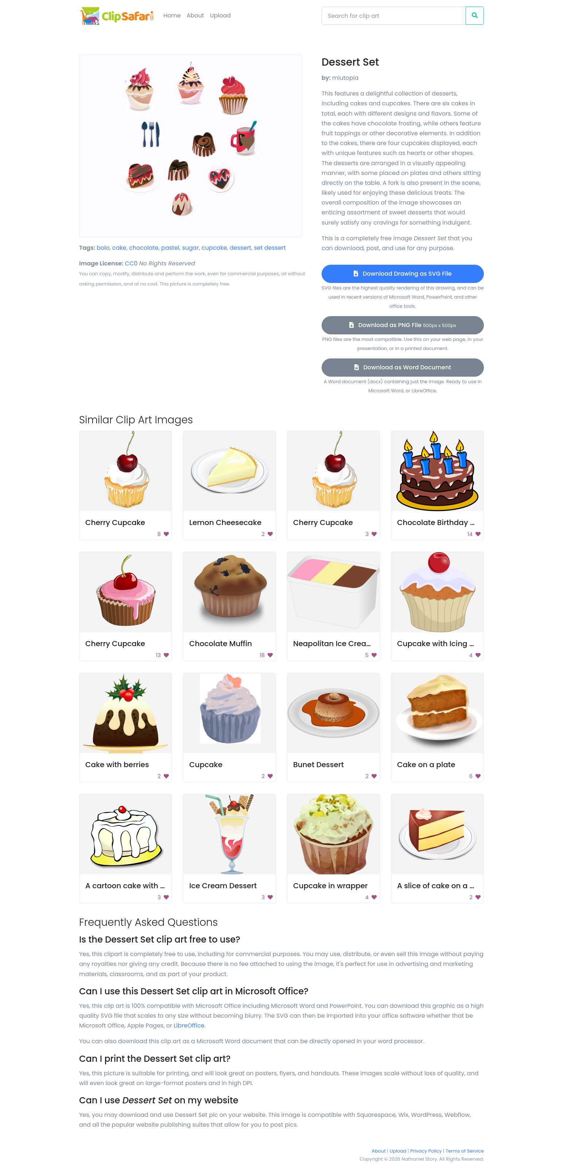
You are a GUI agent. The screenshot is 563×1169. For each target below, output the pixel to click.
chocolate (144, 248)
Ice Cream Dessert (223, 886)
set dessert (270, 248)
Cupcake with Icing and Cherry (453, 643)
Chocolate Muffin (220, 643)
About (195, 15)
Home (172, 15)
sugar (190, 248)
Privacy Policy (426, 1151)
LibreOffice (189, 1025)
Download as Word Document (402, 367)
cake (119, 248)
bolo (103, 248)
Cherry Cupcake (115, 522)
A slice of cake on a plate (443, 886)
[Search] (394, 16)
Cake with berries (117, 765)
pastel (170, 248)
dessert (240, 248)
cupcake (214, 248)
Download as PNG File (402, 325)
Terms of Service (465, 1151)
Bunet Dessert (318, 765)
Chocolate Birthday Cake (443, 522)
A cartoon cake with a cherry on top (150, 886)
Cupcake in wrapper (330, 886)
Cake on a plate (426, 765)
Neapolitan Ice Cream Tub (341, 643)
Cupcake (205, 765)
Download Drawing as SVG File (402, 273)
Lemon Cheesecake (225, 522)
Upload (220, 15)
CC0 (131, 263)
